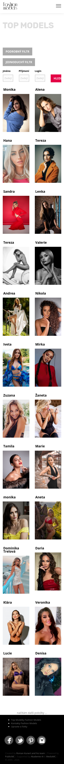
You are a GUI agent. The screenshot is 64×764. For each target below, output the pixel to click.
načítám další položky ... (32, 713)
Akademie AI (37, 756)
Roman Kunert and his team (30, 753)
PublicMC (10, 756)
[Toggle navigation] (58, 5)
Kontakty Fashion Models (24, 723)
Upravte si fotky (19, 726)
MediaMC (51, 756)
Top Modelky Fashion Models (26, 719)
